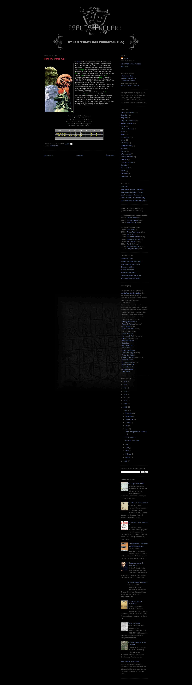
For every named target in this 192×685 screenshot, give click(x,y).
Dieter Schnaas (127, 333)
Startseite (79, 155)
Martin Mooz (131, 234)
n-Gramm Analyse (127, 270)
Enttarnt (124, 148)
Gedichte (54, 146)
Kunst (123, 132)
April (127, 448)
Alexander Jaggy (128, 353)
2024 (126, 381)
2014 (126, 388)
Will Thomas (131, 241)
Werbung (124, 143)
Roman (123, 151)
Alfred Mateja (126, 348)
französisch (125, 168)
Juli (127, 426)
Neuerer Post (48, 155)
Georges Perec (132, 249)
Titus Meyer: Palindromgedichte (132, 189)
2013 (126, 391)
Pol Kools (130, 244)
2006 (126, 461)
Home (123, 85)
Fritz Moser (126, 326)
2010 (126, 401)
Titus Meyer (131, 230)
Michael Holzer (127, 345)
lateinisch (124, 159)
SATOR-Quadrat (127, 162)
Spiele (123, 171)
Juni (127, 429)
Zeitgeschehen (126, 146)
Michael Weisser (128, 341)
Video (123, 140)
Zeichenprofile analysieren (130, 264)
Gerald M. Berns (132, 220)
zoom (126, 58)
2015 (126, 385)
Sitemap (136, 85)
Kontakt (129, 85)
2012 (126, 394)
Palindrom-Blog (127, 76)
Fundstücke (125, 137)
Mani (76, 81)
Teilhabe (124, 165)
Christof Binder (127, 360)
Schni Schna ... (130, 437)
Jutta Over (125, 343)
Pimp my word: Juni (54, 59)
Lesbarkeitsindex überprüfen (131, 275)
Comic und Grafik (127, 157)
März (79, 62)
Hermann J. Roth (128, 336)
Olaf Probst (126, 338)
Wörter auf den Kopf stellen (130, 278)
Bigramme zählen (127, 267)
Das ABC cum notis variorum (137, 503)
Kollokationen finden (128, 273)
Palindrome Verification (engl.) (131, 261)
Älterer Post (110, 155)
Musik (123, 134)
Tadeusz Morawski (133, 237)
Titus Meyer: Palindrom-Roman (132, 192)
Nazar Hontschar (128, 357)
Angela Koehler (127, 369)
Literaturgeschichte (128, 112)
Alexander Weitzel (133, 239)
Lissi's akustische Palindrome (131, 195)
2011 (126, 397)
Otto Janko (126, 372)
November (129, 416)
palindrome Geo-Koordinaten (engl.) (133, 200)
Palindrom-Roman (128, 81)
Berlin (123, 126)
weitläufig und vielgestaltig (130, 293)
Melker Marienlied (133, 623)
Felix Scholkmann (128, 350)
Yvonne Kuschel (127, 329)
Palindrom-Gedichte (129, 78)
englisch (124, 118)
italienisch (124, 173)
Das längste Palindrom (135, 484)
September (130, 419)
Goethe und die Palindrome (129, 661)
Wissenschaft (126, 154)
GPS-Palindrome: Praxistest (137, 582)
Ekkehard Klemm (128, 364)
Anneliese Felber (128, 362)
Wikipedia (124, 187)
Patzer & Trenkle (128, 324)
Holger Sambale (127, 367)
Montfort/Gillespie (133, 246)
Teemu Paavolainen (134, 232)
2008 (126, 407)
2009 (126, 404)
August (128, 422)
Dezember (129, 413)
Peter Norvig (131, 222)
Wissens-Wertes (127, 129)
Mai (127, 444)
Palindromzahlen (127, 123)
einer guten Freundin (129, 322)
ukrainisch (124, 176)
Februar (129, 454)
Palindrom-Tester (127, 259)
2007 (126, 410)
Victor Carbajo (132, 218)
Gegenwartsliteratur (128, 120)
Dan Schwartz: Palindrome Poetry (133, 198)
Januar (128, 457)
